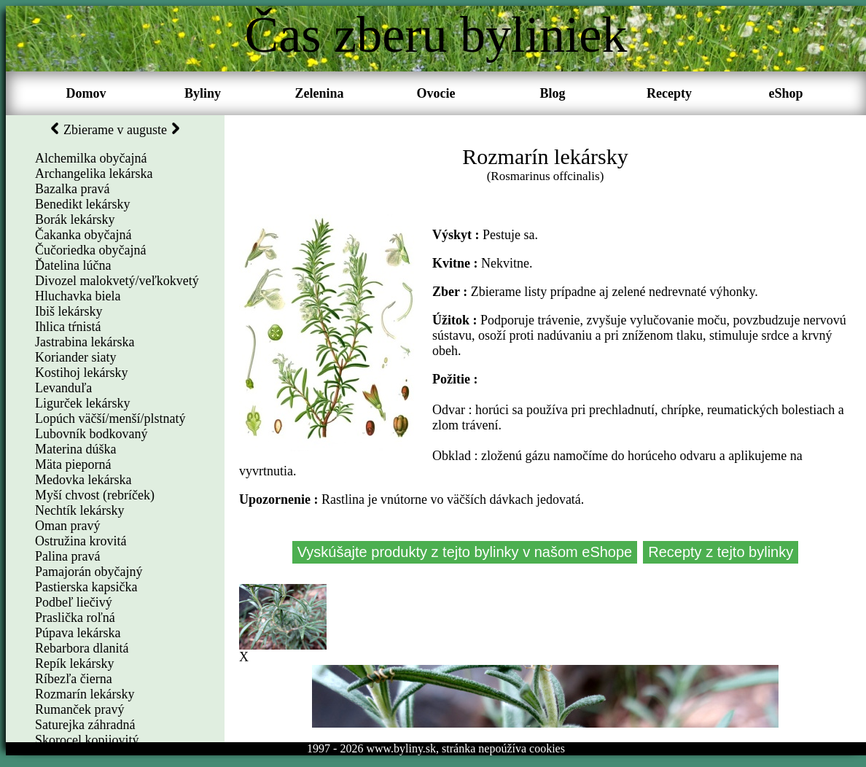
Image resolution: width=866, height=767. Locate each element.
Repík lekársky (74, 663)
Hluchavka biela (77, 296)
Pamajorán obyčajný (88, 571)
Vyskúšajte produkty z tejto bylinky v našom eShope (465, 552)
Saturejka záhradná (85, 724)
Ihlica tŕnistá (68, 326)
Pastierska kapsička (86, 587)
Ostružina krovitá (80, 541)
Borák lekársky (74, 219)
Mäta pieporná (73, 464)
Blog (552, 93)
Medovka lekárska (83, 479)
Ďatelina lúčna (73, 265)
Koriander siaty (75, 357)
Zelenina (318, 93)
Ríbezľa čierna (73, 678)
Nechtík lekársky (79, 510)
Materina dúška (75, 449)
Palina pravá (67, 556)
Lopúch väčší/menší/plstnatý (110, 418)
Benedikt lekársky (82, 204)
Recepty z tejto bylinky (720, 552)
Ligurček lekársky (82, 403)
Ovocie (436, 93)
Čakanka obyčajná (83, 234)
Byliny (202, 93)
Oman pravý (67, 525)
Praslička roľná (75, 617)
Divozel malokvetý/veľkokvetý (117, 280)
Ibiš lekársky (68, 311)
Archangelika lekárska (93, 173)
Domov (86, 93)
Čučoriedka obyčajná (90, 250)
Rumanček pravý (79, 709)
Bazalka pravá (72, 189)
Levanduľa (63, 388)
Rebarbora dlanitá (81, 648)
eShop (785, 93)
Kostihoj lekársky (81, 372)
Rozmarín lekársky (84, 694)
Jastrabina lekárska (84, 342)
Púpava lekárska (77, 633)
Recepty (669, 93)
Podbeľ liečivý (73, 602)
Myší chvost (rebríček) (95, 495)
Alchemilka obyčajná (91, 158)
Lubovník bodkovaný (91, 434)
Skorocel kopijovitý (87, 740)
